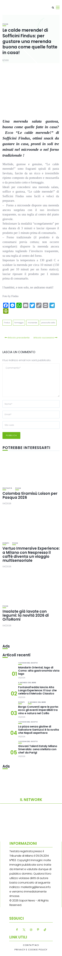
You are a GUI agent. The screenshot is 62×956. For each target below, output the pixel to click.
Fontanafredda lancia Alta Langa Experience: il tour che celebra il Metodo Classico (37, 690)
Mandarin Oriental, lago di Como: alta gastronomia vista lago (38, 671)
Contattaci (31, 945)
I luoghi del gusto (28, 663)
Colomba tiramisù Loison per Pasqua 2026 (30, 495)
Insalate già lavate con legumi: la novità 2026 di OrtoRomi (25, 615)
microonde (32, 322)
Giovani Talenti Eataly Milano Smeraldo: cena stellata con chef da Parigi (37, 749)
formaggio (18, 322)
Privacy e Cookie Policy (31, 950)
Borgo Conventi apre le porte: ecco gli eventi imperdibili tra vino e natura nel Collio (38, 710)
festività (7, 488)
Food (5, 24)
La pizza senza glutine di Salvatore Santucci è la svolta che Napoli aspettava (38, 730)
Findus (7, 322)
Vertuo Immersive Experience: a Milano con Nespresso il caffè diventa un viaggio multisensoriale (31, 554)
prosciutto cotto (48, 322)
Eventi (5, 543)
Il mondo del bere (27, 682)
